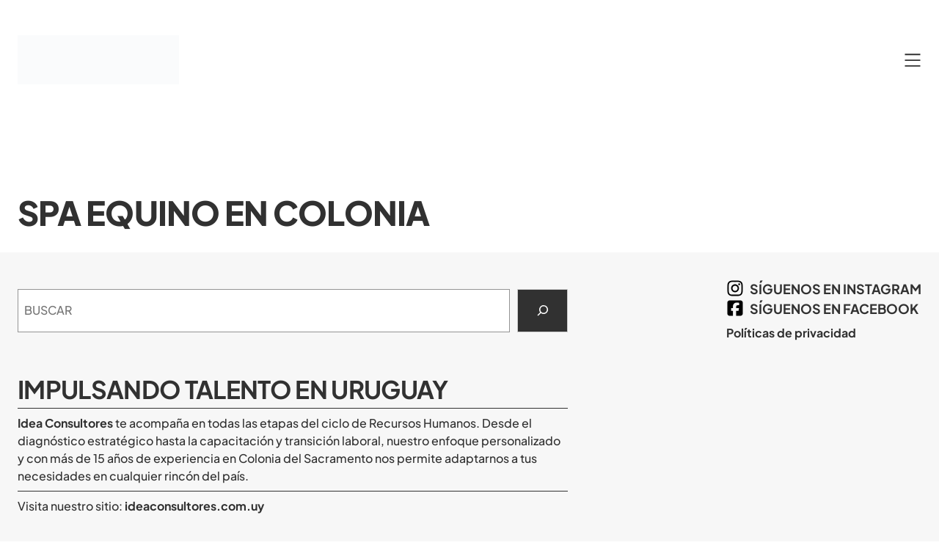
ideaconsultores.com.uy (193, 506)
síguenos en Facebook (834, 308)
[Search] (542, 311)
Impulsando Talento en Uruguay (233, 388)
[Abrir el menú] (912, 60)
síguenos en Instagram (835, 288)
